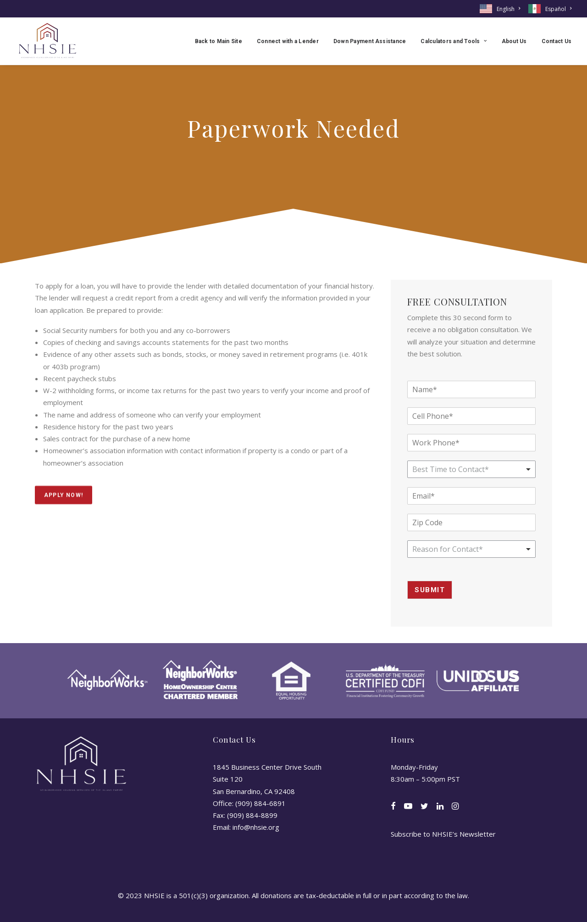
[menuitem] (501, 8)
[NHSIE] (47, 41)
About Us (514, 41)
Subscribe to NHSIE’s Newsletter (443, 834)
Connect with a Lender (288, 41)
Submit (430, 590)
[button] (393, 806)
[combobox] (471, 549)
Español (558, 9)
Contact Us (556, 41)
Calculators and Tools (454, 41)
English (508, 9)
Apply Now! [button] (63, 505)
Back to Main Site (218, 41)
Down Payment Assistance (369, 41)
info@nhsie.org (256, 827)
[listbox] (471, 469)
